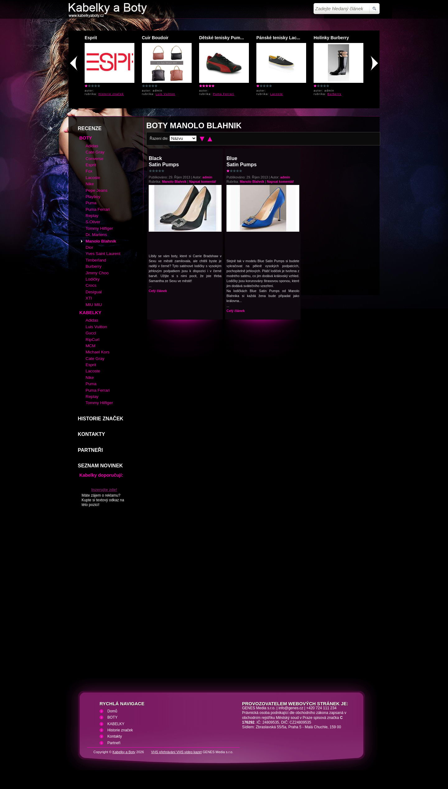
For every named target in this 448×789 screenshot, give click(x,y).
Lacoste (276, 94)
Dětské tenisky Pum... (221, 37)
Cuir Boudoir (155, 37)
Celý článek (158, 291)
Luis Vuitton (165, 94)
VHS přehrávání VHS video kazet (176, 752)
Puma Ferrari (224, 94)
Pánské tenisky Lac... (278, 37)
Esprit (91, 37)
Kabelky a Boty (124, 752)
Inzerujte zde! (104, 489)
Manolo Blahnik (174, 181)
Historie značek (111, 94)
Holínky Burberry (331, 37)
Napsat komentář (202, 181)
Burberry (335, 94)
